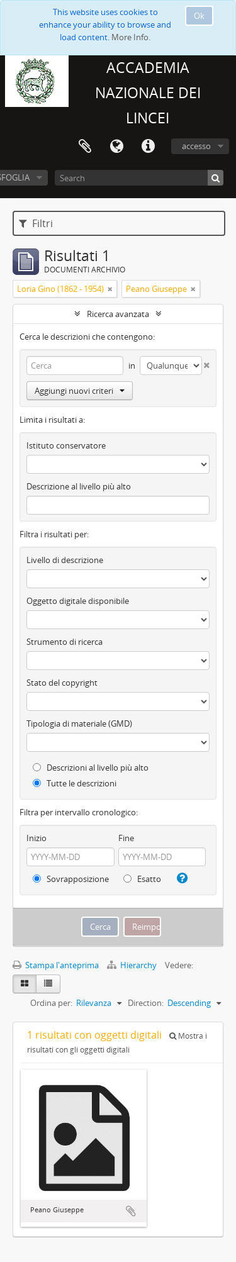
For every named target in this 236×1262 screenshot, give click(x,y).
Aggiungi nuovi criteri (80, 390)
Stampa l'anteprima (56, 965)
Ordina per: (51, 1002)
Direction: (146, 1002)
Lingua (116, 146)
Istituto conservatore (66, 445)
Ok (199, 15)
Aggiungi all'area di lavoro (131, 1211)
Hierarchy (133, 965)
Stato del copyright (62, 682)
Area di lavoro (85, 146)
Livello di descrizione (64, 560)
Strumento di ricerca (64, 641)
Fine (126, 838)
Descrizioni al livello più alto (91, 767)
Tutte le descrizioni (74, 783)
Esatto (142, 879)
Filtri (36, 223)
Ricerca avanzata (118, 314)
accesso (196, 146)
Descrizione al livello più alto (78, 486)
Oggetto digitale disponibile (77, 600)
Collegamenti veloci (148, 146)
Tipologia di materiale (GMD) (79, 723)
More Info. (130, 37)
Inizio (36, 838)
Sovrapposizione (71, 879)
